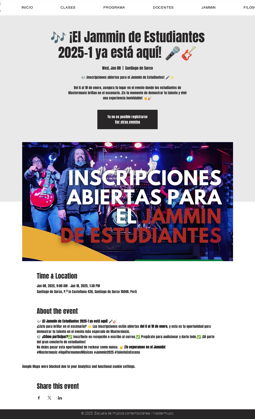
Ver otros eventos (127, 121)
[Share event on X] (49, 398)
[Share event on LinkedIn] (60, 398)
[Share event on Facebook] (39, 398)
